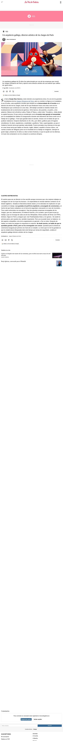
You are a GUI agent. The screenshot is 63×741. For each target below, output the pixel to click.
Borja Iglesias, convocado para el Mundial (13, 261)
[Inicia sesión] (60, 2)
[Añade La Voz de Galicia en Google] (11, 95)
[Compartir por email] (7, 91)
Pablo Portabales (11, 39)
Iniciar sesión (38, 719)
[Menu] (2, 2)
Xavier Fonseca (5, 257)
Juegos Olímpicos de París (25, 101)
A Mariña (35, 738)
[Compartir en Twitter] (13, 91)
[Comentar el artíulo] (57, 91)
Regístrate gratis (26, 719)
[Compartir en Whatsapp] (3, 91)
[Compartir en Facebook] (10, 91)
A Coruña (35, 736)
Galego (35, 729)
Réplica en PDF (5, 739)
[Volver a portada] (31, 2)
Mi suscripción (5, 736)
